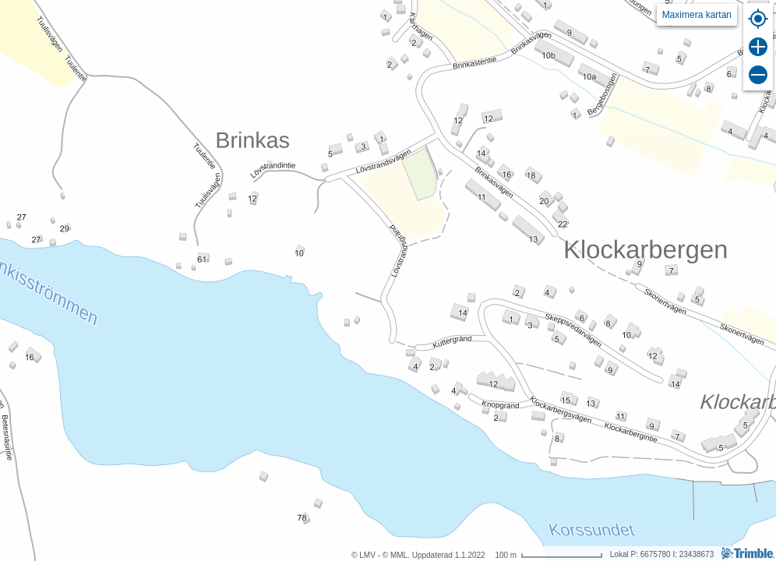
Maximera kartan (697, 14)
